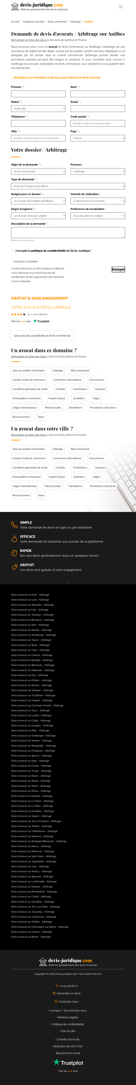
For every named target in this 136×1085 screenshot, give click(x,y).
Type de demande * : (24, 179)
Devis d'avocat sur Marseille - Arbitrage (32, 605)
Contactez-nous (66, 1001)
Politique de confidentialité (68, 1024)
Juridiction (79, 398)
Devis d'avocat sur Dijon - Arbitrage (30, 760)
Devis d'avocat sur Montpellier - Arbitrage (33, 745)
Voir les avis (30, 321)
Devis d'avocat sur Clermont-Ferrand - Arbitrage (37, 705)
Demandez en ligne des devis (29, 40)
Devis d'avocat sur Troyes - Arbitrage (31, 771)
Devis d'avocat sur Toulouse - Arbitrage (32, 614)
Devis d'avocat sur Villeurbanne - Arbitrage (34, 831)
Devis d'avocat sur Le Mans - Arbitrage (32, 806)
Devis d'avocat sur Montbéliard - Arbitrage (34, 891)
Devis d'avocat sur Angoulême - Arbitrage (33, 861)
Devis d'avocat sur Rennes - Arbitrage (31, 685)
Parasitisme (75, 407)
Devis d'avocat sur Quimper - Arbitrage (32, 690)
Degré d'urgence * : (23, 209)
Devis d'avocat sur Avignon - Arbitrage (32, 700)
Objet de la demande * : (26, 164)
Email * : (76, 101)
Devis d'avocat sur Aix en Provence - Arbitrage (36, 821)
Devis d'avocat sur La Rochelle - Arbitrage (34, 881)
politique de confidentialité (48, 250)
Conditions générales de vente (30, 389)
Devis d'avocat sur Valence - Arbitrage (32, 886)
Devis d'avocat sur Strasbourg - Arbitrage (33, 635)
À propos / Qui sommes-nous (68, 1010)
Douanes (100, 389)
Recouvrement (21, 416)
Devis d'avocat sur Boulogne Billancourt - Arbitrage (38, 841)
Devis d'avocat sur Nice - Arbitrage (30, 625)
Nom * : (75, 87)
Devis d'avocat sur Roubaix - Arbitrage (32, 796)
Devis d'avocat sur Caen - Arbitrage (30, 650)
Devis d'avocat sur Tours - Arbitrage (30, 710)
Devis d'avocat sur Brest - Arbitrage (30, 645)
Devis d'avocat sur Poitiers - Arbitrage (31, 680)
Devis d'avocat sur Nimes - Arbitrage (31, 791)
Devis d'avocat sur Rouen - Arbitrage (31, 776)
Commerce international (67, 379)
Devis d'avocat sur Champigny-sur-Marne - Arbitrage (39, 927)
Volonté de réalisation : (85, 194)
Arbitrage (58, 370)
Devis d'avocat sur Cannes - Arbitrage (31, 932)
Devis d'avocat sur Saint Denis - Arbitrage (33, 856)
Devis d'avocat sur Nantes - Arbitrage (31, 630)
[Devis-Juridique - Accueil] (39, 6)
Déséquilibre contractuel (27, 398)
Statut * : (16, 101)
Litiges (96, 398)
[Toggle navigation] (120, 7)
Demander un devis (67, 993)
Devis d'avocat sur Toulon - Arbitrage (31, 640)
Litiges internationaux (25, 407)
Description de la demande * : (29, 223)
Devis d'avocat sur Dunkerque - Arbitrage (33, 735)
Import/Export (57, 398)
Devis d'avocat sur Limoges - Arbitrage (32, 725)
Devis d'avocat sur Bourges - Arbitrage (32, 660)
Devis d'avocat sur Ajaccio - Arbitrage (31, 755)
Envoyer (118, 269)
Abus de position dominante (29, 370)
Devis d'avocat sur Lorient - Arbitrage (31, 715)
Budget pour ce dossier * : (27, 194)
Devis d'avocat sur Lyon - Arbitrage (30, 599)
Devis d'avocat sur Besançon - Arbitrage (33, 665)
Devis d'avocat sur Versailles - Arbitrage (32, 901)
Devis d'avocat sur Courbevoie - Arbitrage (33, 916)
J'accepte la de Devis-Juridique (53, 250)
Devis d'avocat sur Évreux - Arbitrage (31, 765)
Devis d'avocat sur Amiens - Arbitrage (31, 826)
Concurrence (96, 379)
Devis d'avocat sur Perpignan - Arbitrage (33, 750)
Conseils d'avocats (68, 1039)
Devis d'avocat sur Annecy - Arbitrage (31, 871)
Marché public (53, 407)
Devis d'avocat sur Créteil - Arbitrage (31, 896)
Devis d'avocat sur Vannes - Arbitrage (31, 740)
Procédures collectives (103, 407)
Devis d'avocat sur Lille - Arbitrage (29, 609)
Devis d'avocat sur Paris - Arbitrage (30, 594)
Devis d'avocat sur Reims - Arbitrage (31, 786)
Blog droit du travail (68, 1053)
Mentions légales (68, 1017)
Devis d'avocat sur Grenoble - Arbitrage (32, 811)
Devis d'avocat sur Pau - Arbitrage (29, 675)
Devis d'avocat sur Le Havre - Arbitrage (32, 801)
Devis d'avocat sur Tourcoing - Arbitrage (33, 911)
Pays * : (75, 131)
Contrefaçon (80, 389)
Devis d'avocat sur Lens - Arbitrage (30, 866)
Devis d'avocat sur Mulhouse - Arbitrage (32, 670)
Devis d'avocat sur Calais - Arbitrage (31, 720)
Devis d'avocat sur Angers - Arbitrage (31, 816)
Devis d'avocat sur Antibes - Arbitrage (31, 921)
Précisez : (77, 164)
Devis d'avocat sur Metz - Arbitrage (30, 730)
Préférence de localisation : (88, 209)
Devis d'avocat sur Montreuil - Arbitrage (32, 851)
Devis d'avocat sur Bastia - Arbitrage (31, 781)
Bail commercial (80, 370)
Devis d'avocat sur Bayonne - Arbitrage (32, 876)
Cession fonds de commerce (29, 379)
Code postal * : (80, 116)
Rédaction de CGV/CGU (68, 1046)
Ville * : (15, 131)
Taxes (41, 416)
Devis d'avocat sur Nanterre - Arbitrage (32, 836)
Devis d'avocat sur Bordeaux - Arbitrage (32, 620)
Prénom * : (17, 87)
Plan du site (68, 1031)
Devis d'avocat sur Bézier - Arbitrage (31, 936)
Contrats (60, 389)
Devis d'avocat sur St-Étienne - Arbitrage (33, 695)
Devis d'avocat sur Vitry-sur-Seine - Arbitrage (35, 906)
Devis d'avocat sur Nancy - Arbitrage (31, 846)
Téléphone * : (19, 116)
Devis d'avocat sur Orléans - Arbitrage (31, 655)
